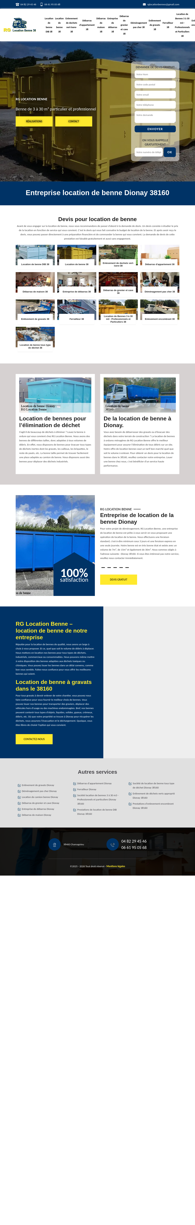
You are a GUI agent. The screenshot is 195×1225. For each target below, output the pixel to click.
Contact (73, 121)
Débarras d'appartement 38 (87, 25)
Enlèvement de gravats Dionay (38, 785)
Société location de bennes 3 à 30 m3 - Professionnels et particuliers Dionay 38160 (97, 799)
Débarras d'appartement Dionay (94, 783)
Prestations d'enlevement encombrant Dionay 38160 (153, 805)
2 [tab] (109, 567)
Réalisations (34, 121)
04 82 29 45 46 (28, 4)
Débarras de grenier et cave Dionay (40, 803)
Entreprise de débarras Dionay (38, 809)
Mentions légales (115, 866)
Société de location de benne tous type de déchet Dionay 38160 (153, 785)
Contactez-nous (34, 739)
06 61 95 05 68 (52, 4)
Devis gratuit (118, 579)
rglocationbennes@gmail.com (163, 4)
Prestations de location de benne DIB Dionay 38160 (97, 811)
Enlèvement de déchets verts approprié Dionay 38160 (154, 795)
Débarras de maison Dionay (36, 814)
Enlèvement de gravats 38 (155, 25)
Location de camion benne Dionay (40, 797)
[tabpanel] (139, 537)
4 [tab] (121, 567)
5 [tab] (127, 567)
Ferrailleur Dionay (86, 789)
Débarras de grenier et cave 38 (124, 25)
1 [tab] (103, 567)
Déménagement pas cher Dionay (39, 791)
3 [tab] (115, 567)
